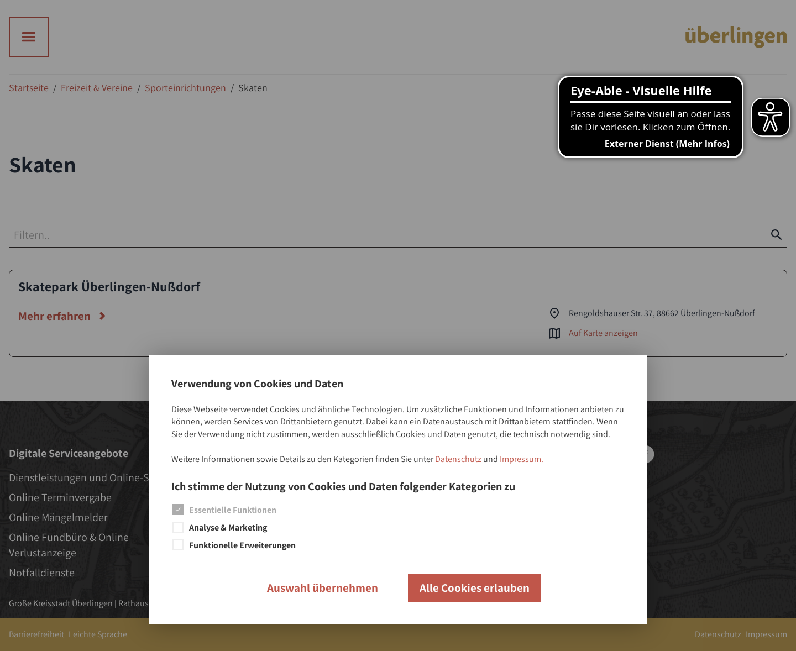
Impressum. (521, 459)
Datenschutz (458, 459)
